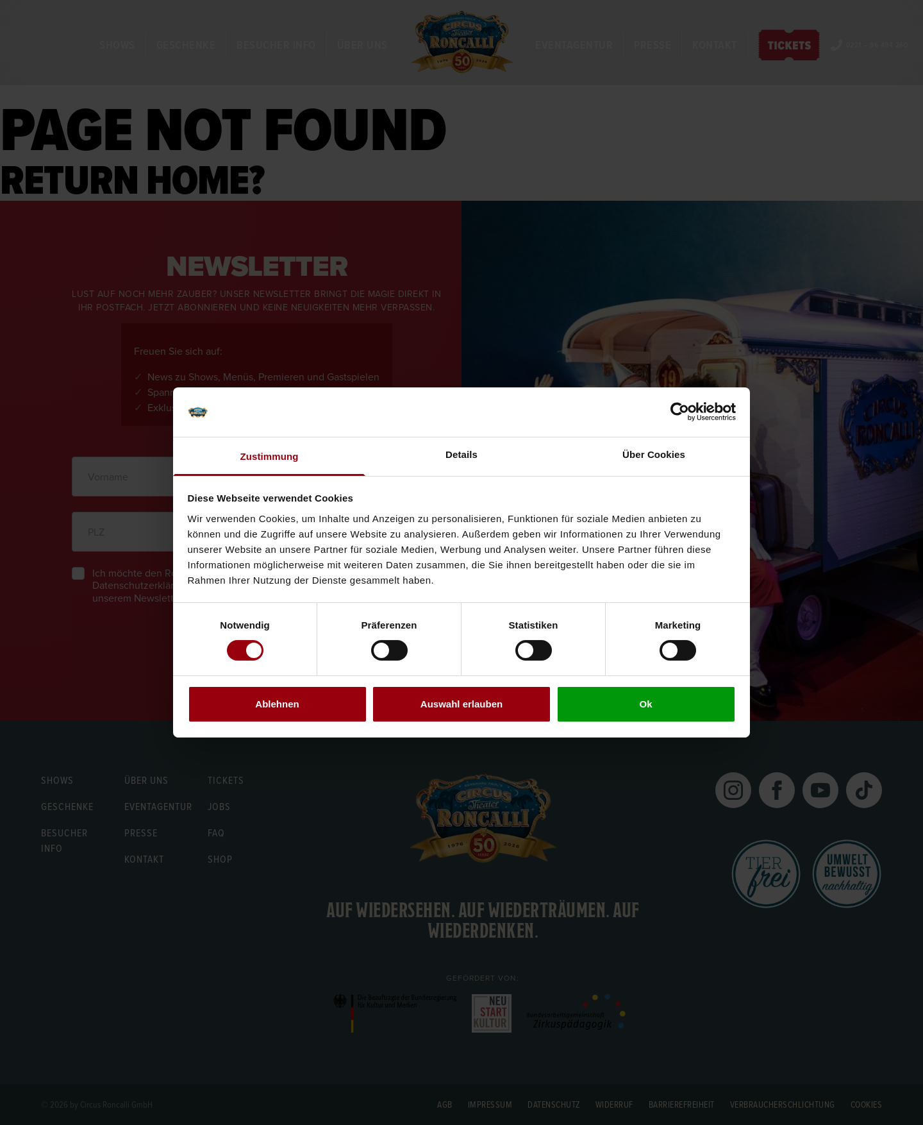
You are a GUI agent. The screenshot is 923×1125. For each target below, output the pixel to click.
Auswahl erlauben (461, 703)
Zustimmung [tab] (269, 456)
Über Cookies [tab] (653, 454)
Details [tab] (461, 454)
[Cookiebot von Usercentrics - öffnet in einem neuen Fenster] (680, 411)
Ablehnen (277, 703)
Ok (645, 703)
